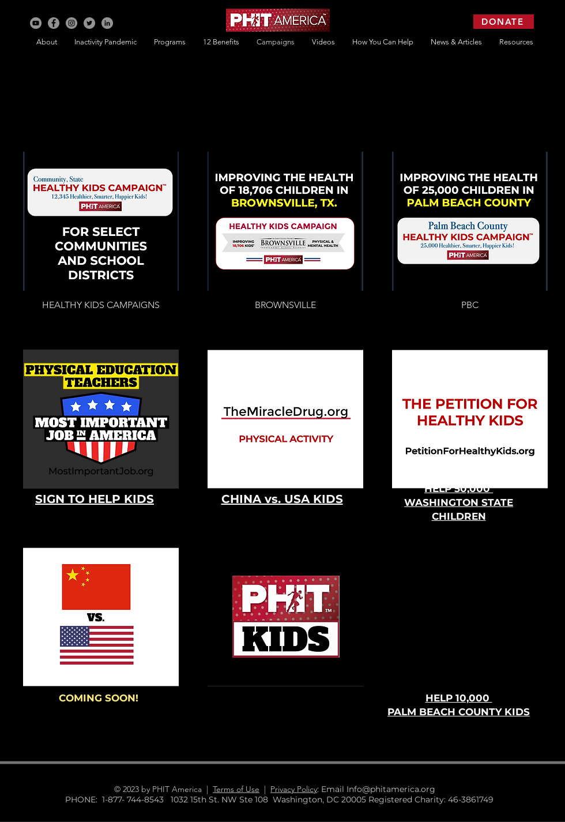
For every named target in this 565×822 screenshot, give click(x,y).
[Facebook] (53, 23)
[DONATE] (503, 21)
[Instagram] (71, 23)
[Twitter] (89, 23)
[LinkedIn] (107, 23)
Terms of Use (236, 789)
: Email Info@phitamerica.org (381, 789)
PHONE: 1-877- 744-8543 (118, 799)
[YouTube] (36, 23)
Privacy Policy (293, 789)
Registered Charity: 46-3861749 (431, 799)
